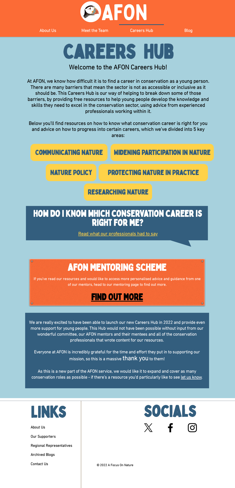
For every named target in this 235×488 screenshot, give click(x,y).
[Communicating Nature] (68, 152)
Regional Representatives (51, 446)
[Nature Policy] (71, 172)
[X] (148, 428)
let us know (191, 377)
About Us (38, 427)
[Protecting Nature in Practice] (153, 172)
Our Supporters (43, 437)
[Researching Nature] (118, 192)
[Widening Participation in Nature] (162, 152)
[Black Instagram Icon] (192, 428)
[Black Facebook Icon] (170, 428)
